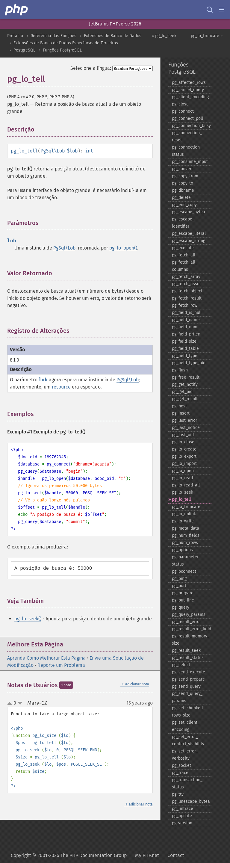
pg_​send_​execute (188, 672)
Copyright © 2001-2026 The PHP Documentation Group (69, 855)
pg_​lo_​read (182, 477)
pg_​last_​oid (183, 434)
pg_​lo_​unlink (184, 513)
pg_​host (179, 406)
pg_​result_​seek (186, 650)
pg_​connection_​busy (191, 125)
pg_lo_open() (123, 248)
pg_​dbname (183, 190)
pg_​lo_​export (184, 456)
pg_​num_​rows (185, 542)
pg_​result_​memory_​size (190, 640)
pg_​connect (183, 111)
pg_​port (179, 585)
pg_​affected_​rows (189, 82)
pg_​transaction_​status (187, 783)
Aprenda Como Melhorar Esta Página (46, 658)
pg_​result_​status (188, 657)
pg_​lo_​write (183, 521)
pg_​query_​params (188, 614)
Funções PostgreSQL (62, 50)
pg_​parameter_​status (186, 560)
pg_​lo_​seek (182, 492)
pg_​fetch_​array (186, 276)
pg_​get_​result (185, 398)
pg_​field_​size (184, 341)
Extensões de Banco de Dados (112, 35)
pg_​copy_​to (182, 183)
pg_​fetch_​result (187, 298)
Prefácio (15, 35)
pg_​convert (182, 168)
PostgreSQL (24, 50)
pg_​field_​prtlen (186, 334)
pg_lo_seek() (27, 619)
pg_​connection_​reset (187, 136)
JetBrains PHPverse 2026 (115, 24)
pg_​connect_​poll (187, 118)
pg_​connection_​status (187, 151)
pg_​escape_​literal (189, 233)
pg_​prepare (182, 593)
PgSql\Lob (52, 151)
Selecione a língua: (90, 68)
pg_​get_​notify (185, 384)
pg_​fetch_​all (183, 255)
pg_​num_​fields (185, 535)
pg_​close (180, 104)
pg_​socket (181, 765)
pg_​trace (180, 772)
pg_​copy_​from (185, 176)
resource (61, 387)
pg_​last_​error (184, 420)
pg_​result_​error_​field (191, 628)
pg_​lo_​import (184, 463)
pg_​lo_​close (183, 442)
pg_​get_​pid (182, 391)
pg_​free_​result (185, 377)
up (11, 703)
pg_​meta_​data (185, 528)
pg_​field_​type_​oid (188, 362)
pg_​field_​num (184, 327)
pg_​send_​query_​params (187, 697)
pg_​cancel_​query (188, 89)
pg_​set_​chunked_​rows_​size (188, 711)
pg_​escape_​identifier (183, 223)
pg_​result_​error (186, 621)
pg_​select (181, 664)
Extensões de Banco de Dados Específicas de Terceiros (65, 43)
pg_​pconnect (184, 571)
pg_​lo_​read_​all (186, 485)
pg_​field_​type (184, 355)
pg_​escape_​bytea (188, 211)
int (89, 151)
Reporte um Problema (61, 665)
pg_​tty (178, 794)
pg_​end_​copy (184, 204)
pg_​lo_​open (183, 470)
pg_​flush (180, 370)
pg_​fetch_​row (184, 305)
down (20, 703)
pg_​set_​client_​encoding (185, 726)
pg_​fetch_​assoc (187, 283)
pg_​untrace (182, 808)
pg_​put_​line (183, 600)
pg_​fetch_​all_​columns (184, 266)
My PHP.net (147, 855)
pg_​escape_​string (188, 240)
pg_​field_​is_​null (187, 312)
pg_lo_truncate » (207, 35)
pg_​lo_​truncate (186, 506)
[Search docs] (210, 10)
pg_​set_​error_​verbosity (185, 755)
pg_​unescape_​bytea (191, 801)
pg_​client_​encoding (190, 96)
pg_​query (180, 607)
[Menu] (222, 10)
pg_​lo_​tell (181, 499)
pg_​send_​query (186, 686)
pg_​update (182, 815)
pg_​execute (183, 247)
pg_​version (182, 823)
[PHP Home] (17, 9)
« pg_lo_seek (164, 35)
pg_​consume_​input (190, 161)
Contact (175, 855)
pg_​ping (179, 578)
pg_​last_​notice (186, 427)
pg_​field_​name (186, 319)
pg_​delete (181, 197)
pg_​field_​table (185, 348)
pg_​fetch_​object (187, 291)
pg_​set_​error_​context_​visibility (188, 740)
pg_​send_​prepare (188, 679)
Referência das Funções (53, 35)
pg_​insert (181, 413)
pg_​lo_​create (184, 449)
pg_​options (182, 549)
